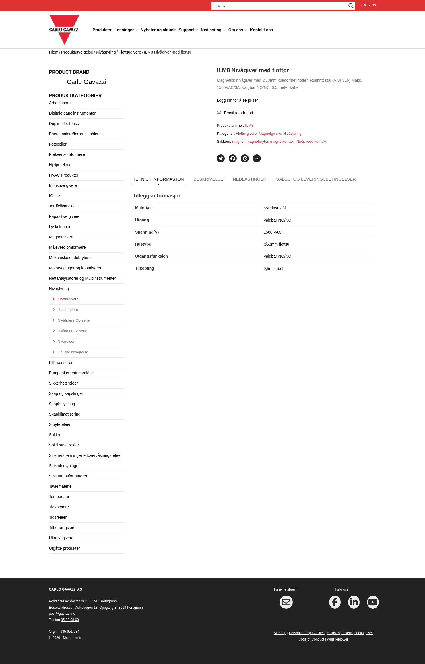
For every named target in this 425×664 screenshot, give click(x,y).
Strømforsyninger (64, 465)
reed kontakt (316, 141)
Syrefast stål (274, 208)
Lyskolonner (60, 226)
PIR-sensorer (61, 362)
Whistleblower (337, 639)
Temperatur (59, 496)
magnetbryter (257, 141)
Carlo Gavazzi (86, 81)
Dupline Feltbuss (64, 123)
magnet (238, 141)
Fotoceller (58, 144)
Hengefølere (68, 309)
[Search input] (279, 5)
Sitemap (280, 633)
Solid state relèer (64, 445)
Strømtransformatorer (68, 476)
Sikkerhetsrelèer (63, 383)
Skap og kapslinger (66, 393)
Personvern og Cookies (307, 633)
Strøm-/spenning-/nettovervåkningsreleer (85, 455)
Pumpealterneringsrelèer (71, 373)
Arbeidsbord (60, 103)
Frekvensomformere (67, 154)
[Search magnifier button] (351, 6)
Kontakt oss (261, 30)
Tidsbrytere (59, 507)
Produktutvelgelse (77, 52)
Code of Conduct (311, 639)
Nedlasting (211, 30)
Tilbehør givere (62, 527)
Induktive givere (63, 185)
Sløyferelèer (60, 424)
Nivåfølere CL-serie (74, 320)
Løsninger (124, 30)
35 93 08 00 (70, 620)
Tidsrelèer (58, 517)
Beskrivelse (208, 179)
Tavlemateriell (61, 486)
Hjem (54, 52)
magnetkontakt (282, 141)
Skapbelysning (62, 403)
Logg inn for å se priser (237, 100)
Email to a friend (238, 113)
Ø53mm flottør (276, 244)
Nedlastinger (250, 179)
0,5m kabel (273, 268)
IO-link (55, 195)
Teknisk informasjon (158, 179)
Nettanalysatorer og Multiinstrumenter (82, 278)
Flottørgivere (130, 52)
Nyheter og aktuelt (158, 30)
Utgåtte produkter (64, 548)
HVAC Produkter (63, 175)
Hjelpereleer (60, 164)
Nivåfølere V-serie (72, 331)
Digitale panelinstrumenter (72, 113)
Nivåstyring (106, 52)
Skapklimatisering (65, 414)
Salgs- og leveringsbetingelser (316, 179)
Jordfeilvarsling (62, 206)
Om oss (235, 30)
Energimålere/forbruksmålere (75, 134)
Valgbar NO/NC (277, 220)
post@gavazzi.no (62, 614)
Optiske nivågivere (73, 352)
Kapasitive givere (64, 216)
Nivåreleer (66, 341)
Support (186, 30)
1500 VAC (272, 232)
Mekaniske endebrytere (70, 257)
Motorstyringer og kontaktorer (75, 268)
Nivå (300, 141)
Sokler (55, 434)
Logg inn (368, 5)
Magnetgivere (270, 133)
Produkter (101, 30)
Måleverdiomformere (67, 247)
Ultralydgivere (61, 538)
